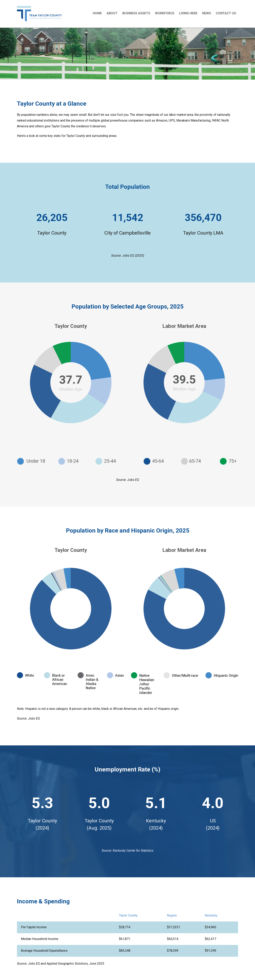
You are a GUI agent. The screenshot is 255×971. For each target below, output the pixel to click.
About (112, 13)
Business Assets (136, 13)
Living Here (188, 13)
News (206, 13)
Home (97, 13)
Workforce (164, 13)
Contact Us (226, 13)
